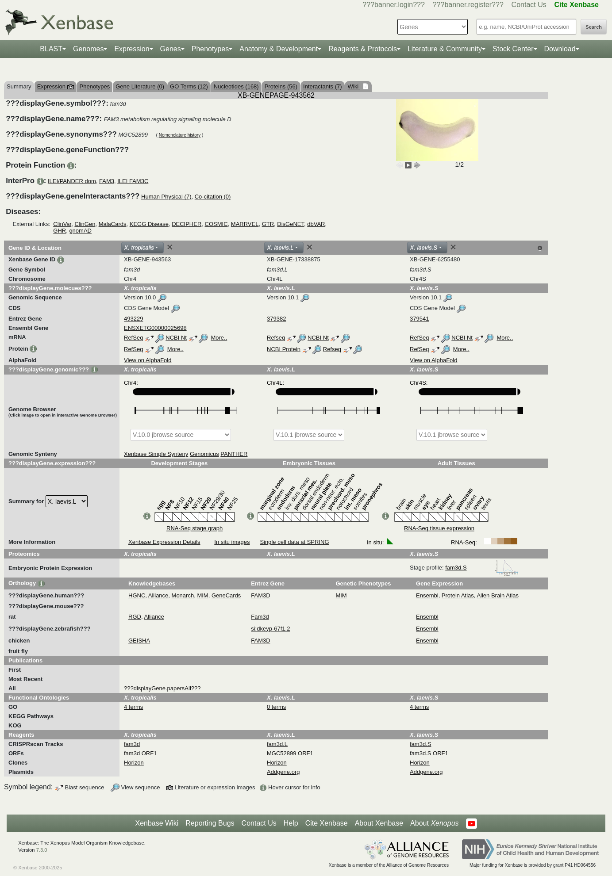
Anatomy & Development (278, 49)
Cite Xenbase (326, 823)
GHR (59, 230)
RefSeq (133, 337)
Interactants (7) (322, 86)
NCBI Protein (283, 349)
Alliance (158, 595)
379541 (419, 318)
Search (593, 27)
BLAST (51, 49)
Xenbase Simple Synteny (156, 454)
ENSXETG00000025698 (155, 328)
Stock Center (513, 49)
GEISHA (139, 640)
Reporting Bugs (209, 823)
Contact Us (529, 4)
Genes (170, 49)
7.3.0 (41, 850)
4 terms (133, 707)
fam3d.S (482, 567)
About (434, 823)
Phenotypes (210, 49)
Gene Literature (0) (139, 86)
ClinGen (84, 224)
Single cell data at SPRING (294, 542)
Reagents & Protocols (362, 49)
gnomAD (80, 230)
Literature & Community (445, 49)
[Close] (170, 247)
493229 (133, 318)
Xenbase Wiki (156, 823)
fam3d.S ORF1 (429, 753)
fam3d (132, 744)
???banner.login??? (393, 4)
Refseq (276, 337)
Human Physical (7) (166, 196)
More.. (219, 337)
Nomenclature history (179, 135)
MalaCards (113, 224)
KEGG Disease (149, 224)
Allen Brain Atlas (498, 595)
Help (291, 823)
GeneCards (226, 595)
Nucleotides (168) (236, 86)
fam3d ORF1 (140, 753)
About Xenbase (379, 823)
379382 (276, 318)
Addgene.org (283, 772)
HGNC (136, 595)
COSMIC (216, 224)
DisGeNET (290, 224)
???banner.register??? (468, 4)
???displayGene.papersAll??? (162, 688)
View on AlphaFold (147, 360)
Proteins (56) (281, 86)
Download (560, 49)
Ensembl (427, 595)
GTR (268, 224)
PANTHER (233, 454)
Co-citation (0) (213, 196)
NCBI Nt (176, 337)
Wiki (354, 86)
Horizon (134, 762)
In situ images (232, 542)
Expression (131, 49)
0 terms (276, 707)
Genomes (88, 49)
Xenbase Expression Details (164, 542)
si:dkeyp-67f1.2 (270, 628)
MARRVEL (245, 224)
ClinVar (62, 224)
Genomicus (204, 454)
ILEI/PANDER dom (72, 181)
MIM (202, 595)
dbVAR (316, 224)
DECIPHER (186, 224)
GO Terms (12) (189, 86)
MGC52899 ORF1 (290, 753)
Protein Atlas (458, 595)
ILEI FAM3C (132, 181)
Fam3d (260, 616)
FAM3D (260, 595)
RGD (134, 616)
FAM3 (106, 181)
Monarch (183, 595)
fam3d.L (277, 744)
